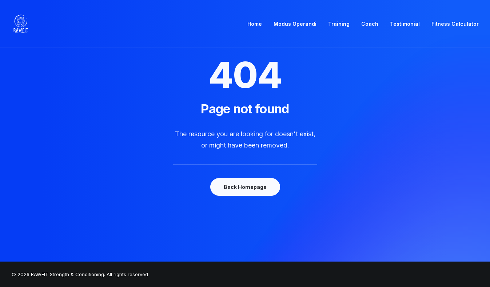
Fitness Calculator (455, 24)
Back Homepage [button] (245, 187)
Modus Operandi (295, 24)
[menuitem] (257, 24)
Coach (369, 24)
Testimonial (405, 24)
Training (339, 24)
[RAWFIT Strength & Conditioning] (21, 24)
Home (254, 24)
